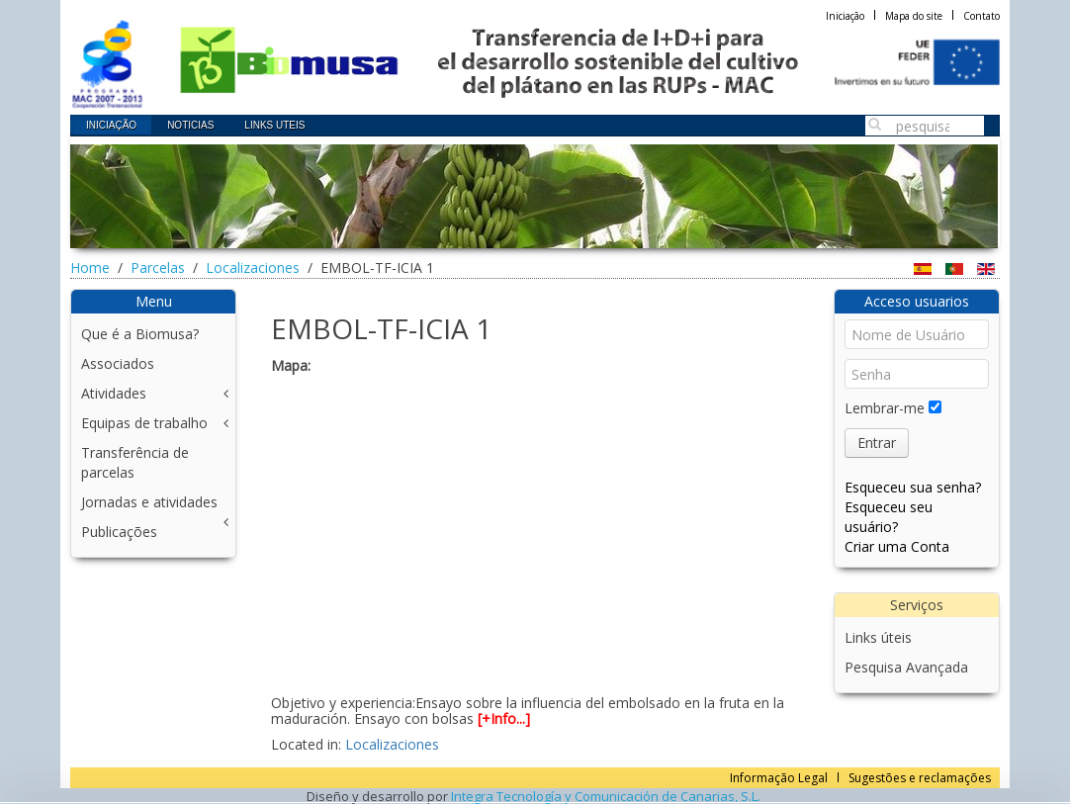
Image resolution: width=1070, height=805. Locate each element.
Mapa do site (913, 16)
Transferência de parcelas (135, 462)
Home (90, 267)
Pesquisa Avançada (906, 667)
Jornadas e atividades (149, 501)
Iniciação (845, 16)
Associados (117, 363)
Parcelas (158, 267)
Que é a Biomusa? (140, 333)
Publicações (119, 531)
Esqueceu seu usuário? (889, 516)
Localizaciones (253, 267)
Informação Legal (779, 777)
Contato (981, 16)
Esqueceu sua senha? (913, 487)
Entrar (876, 442)
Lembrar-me (885, 408)
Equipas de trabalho (144, 422)
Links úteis (878, 637)
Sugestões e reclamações (919, 777)
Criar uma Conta (897, 546)
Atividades (113, 393)
